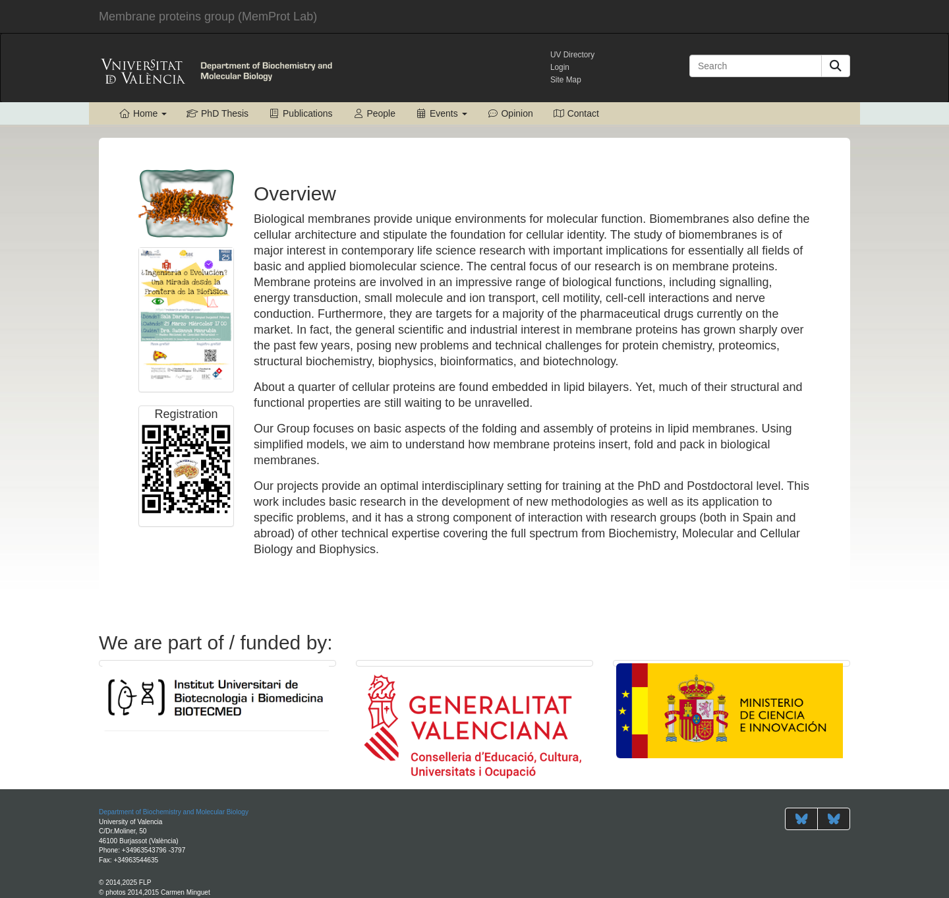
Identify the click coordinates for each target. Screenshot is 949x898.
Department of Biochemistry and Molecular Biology (173, 812)
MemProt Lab (208, 16)
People (374, 113)
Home (143, 113)
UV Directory (572, 54)
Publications (300, 113)
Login (559, 67)
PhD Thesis (217, 113)
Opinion (510, 113)
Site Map (565, 79)
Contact (576, 113)
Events (441, 113)
